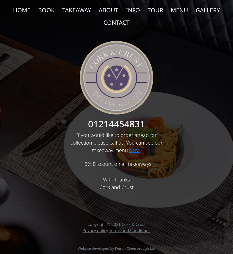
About (108, 10)
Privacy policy (95, 230)
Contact (116, 22)
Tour (155, 10)
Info (133, 10)
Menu (179, 10)
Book (46, 10)
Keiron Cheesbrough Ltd (135, 248)
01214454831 (116, 124)
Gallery (208, 10)
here (134, 150)
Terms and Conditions (129, 230)
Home (21, 10)
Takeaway (76, 10)
